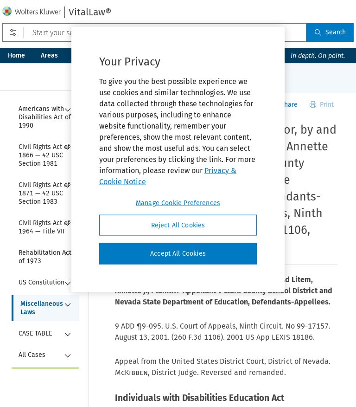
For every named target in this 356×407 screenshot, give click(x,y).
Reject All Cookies (178, 225)
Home (16, 55)
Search (330, 32)
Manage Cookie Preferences (178, 203)
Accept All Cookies (178, 254)
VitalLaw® (90, 12)
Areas (49, 55)
